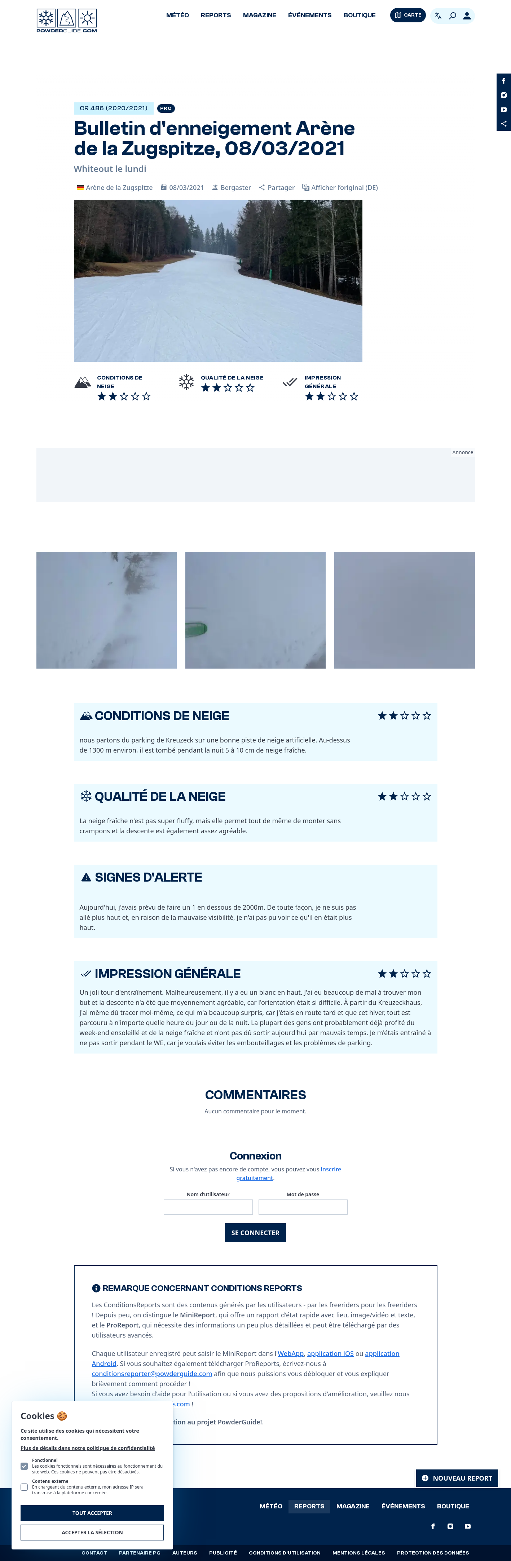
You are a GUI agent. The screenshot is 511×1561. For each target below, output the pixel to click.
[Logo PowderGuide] (66, 20)
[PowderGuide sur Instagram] (504, 95)
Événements (310, 15)
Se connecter (255, 1232)
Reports (216, 15)
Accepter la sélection (92, 1532)
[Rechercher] (452, 15)
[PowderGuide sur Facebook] (504, 81)
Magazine (259, 15)
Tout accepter (92, 1512)
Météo (177, 15)
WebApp (291, 1353)
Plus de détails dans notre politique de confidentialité (88, 1448)
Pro (166, 108)
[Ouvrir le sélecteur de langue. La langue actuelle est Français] (438, 15)
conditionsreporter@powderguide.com (152, 1373)
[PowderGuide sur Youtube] (504, 109)
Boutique (360, 15)
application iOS (330, 1353)
